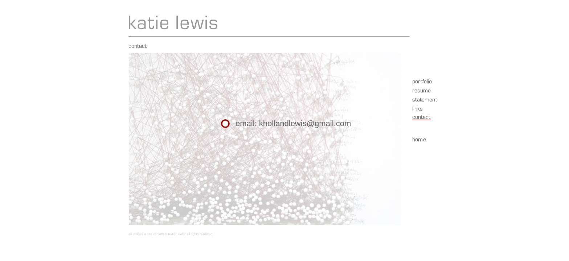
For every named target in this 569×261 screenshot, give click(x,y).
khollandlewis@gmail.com (305, 123)
